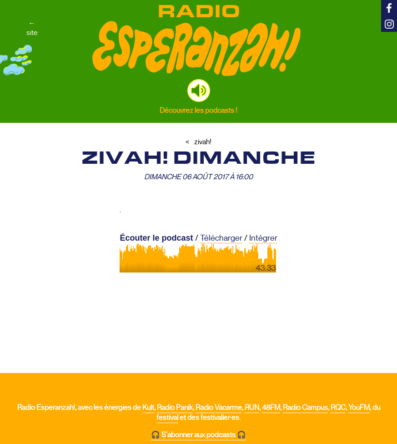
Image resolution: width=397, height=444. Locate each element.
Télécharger (221, 238)
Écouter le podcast (156, 237)
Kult (148, 407)
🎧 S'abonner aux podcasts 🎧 (198, 434)
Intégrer (263, 238)
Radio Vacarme (219, 407)
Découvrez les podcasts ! (198, 110)
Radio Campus (305, 407)
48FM (271, 407)
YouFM (359, 407)
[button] (198, 90)
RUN (252, 407)
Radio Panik (175, 407)
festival (167, 417)
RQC (338, 407)
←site (32, 27)
